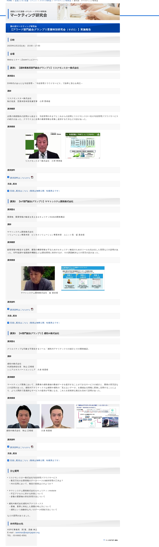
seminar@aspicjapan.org (28, 532)
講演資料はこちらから (20, 178)
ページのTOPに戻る (110, 540)
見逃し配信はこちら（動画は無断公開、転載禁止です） (35, 191)
